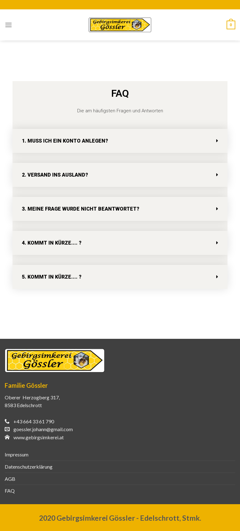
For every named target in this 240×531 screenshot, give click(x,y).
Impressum (16, 454)
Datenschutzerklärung (28, 467)
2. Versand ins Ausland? (55, 175)
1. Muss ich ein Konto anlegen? (65, 141)
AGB (10, 479)
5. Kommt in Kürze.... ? (52, 277)
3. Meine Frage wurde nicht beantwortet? (80, 209)
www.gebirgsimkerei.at (38, 437)
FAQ (10, 491)
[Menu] (8, 24)
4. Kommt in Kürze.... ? (52, 243)
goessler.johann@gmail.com (43, 429)
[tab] (120, 141)
